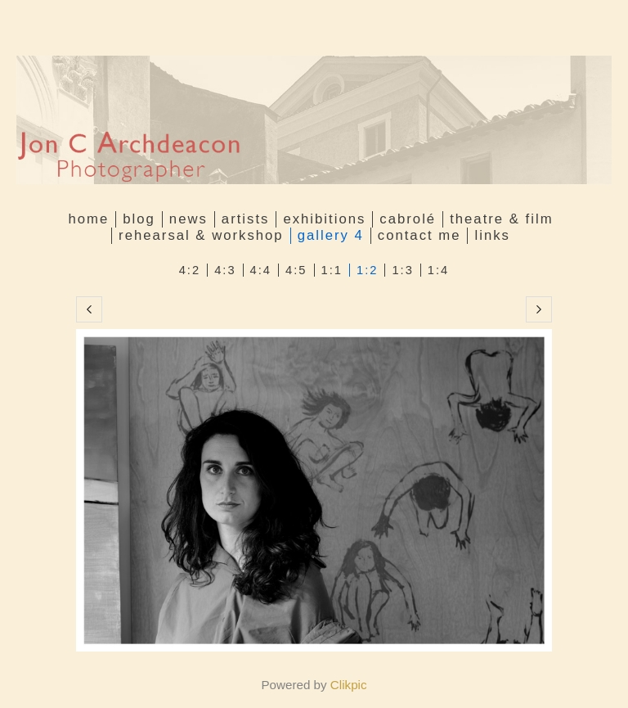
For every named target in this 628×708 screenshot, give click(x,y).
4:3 (225, 270)
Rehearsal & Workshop (201, 235)
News (188, 219)
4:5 (296, 270)
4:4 (260, 270)
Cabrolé (407, 219)
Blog (139, 219)
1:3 (402, 270)
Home (88, 219)
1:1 (332, 270)
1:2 (367, 270)
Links (491, 235)
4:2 (189, 270)
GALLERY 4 (331, 235)
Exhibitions (324, 219)
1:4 (438, 270)
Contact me (419, 235)
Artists (246, 219)
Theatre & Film (501, 219)
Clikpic (348, 685)
